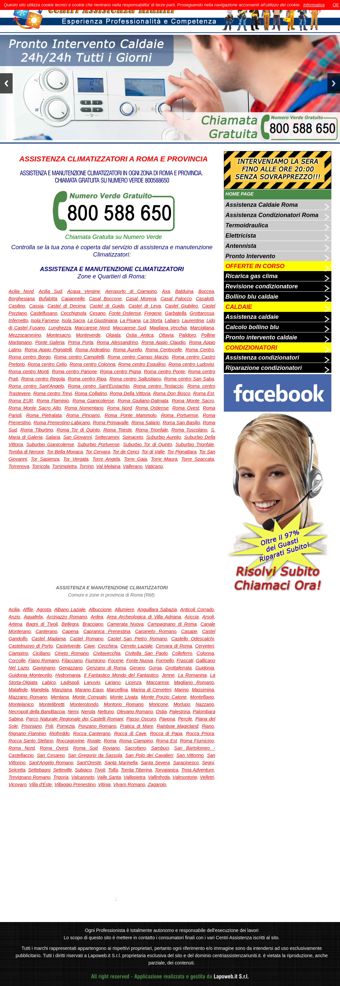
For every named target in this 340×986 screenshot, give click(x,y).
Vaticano (154, 466)
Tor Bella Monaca (65, 451)
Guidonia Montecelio (30, 675)
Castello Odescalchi (192, 638)
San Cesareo (51, 755)
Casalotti (205, 298)
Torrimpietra (64, 466)
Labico (49, 682)
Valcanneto (83, 777)
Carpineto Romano (155, 631)
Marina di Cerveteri (151, 689)
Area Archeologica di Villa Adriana (144, 616)
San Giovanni (77, 437)
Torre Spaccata (197, 459)
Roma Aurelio (127, 349)
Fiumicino (95, 660)
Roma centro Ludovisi (191, 364)
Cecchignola (73, 313)
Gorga (155, 667)
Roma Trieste (117, 430)
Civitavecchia (106, 653)
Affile (28, 609)
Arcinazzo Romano (66, 616)
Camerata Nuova (125, 624)
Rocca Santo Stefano (31, 740)
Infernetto (18, 320)
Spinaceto (132, 437)
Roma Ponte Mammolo (130, 415)
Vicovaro (18, 784)
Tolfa (113, 770)
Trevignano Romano (29, 777)
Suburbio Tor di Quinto (147, 444)
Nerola (88, 711)
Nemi (73, 711)
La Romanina (192, 675)
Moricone (158, 704)
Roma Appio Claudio (163, 342)
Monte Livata (123, 697)
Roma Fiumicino (197, 740)
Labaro (172, 320)
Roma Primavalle (110, 422)
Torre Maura (164, 459)
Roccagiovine (70, 740)
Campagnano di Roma (172, 624)
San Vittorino (190, 755)
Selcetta (17, 770)
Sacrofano (135, 748)
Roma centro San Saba (189, 378)
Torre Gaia (135, 459)
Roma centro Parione (74, 371)
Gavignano (44, 667)
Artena (15, 624)
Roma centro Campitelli (79, 357)
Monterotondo (84, 704)
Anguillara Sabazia (157, 609)
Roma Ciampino (136, 740)
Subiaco (83, 770)
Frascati (185, 660)
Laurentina (193, 320)
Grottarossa (202, 313)
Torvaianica (166, 770)
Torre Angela (106, 459)
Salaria (52, 437)
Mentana (60, 697)
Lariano (113, 682)
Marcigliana (202, 327)
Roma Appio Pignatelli (48, 349)
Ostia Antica (139, 335)
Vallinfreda (159, 777)
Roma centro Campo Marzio (138, 357)
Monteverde (88, 335)
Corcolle (17, 660)
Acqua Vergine (83, 291)
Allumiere (124, 609)
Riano (208, 726)
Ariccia (192, 616)
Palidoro (187, 335)
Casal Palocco (176, 298)
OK (336, 4)
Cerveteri (204, 646)
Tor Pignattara (182, 451)
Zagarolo (157, 784)
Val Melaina (108, 466)
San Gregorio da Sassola (95, 755)
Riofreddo (59, 733)
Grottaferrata (178, 667)
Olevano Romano (135, 711)
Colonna (205, 653)
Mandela (40, 689)
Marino (181, 689)
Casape (189, 631)
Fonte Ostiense (125, 313)
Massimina (203, 689)
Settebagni (39, 770)
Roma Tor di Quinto (78, 430)
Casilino (17, 306)
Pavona (167, 719)
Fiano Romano (43, 660)
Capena (70, 631)
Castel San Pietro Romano (137, 638)
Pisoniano (31, 726)
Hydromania (67, 675)
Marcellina (117, 689)
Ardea (97, 616)
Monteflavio (202, 697)
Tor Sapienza (45, 459)
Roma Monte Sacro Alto (35, 408)
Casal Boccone (105, 298)
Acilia (14, 609)
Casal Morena (141, 298)
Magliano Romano (194, 682)
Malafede (18, 689)
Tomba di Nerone (26, 451)
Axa (166, 291)
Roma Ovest (185, 408)
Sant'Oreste (89, 762)
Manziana (62, 689)
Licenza (133, 682)
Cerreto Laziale (137, 646)
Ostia (161, 711)
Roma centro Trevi (52, 393)
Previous (6, 83)
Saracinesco (186, 762)
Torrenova (19, 466)
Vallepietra (134, 777)
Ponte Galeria (49, 342)
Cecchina (107, 646)
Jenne (168, 675)
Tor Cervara (98, 451)
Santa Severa (155, 762)
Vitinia (104, 784)
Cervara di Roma (174, 646)
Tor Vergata (75, 459)
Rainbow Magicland (177, 726)
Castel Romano (86, 638)
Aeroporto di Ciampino (131, 291)
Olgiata (113, 335)
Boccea (206, 291)
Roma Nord (119, 408)
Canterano (46, 631)
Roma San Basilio (181, 422)
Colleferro (182, 653)
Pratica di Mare (136, 726)
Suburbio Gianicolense (50, 444)
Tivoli (99, 770)
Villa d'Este (40, 784)
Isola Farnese (45, 320)
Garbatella (176, 313)
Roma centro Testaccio (158, 386)
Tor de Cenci (126, 451)
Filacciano (72, 660)
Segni (208, 762)
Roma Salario (145, 422)
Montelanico (21, 704)
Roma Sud (85, 748)
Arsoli (208, 616)
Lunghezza (59, 327)
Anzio (14, 616)
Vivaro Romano (129, 784)
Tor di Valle (152, 451)
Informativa (313, 4)
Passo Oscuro (141, 719)
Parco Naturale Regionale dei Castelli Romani (75, 719)
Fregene (153, 313)
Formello (165, 660)
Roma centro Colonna (93, 364)
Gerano (137, 667)
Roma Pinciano (83, 415)
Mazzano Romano (28, 697)
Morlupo (181, 704)
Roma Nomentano (83, 408)
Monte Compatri (89, 697)
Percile (185, 719)
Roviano (111, 748)
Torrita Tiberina (136, 770)
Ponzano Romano (97, 726)
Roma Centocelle (163, 349)
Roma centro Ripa (87, 378)
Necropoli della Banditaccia (37, 711)
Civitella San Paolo (146, 653)
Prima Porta (80, 342)
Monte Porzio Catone (164, 697)
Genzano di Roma (106, 667)
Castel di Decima (66, 306)
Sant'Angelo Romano (51, 762)
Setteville (62, 770)
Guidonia (204, 667)
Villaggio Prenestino (75, 784)
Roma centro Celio (47, 364)
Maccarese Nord (92, 327)
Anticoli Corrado (197, 609)
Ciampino (18, 653)
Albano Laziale (69, 609)
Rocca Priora (200, 733)
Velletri (207, 777)
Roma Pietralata (44, 415)
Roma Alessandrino (117, 342)
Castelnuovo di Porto (31, 646)
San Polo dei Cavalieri (149, 755)
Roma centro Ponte (164, 371)
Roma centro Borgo (30, 357)
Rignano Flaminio (27, 733)
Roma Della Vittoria (130, 393)
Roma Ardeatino (92, 349)
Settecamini (107, 437)
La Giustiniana (103, 320)
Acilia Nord (21, 291)
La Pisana (130, 320)
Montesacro (58, 335)
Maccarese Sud (129, 327)
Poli (49, 726)
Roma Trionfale (151, 430)
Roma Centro (199, 349)
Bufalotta (48, 298)
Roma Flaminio (53, 400)
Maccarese (157, 682)
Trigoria (60, 777)
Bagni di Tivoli (42, 624)
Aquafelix (33, 616)
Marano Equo (89, 689)
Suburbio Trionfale (194, 444)
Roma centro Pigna (120, 371)
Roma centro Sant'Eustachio (98, 386)
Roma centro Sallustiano (135, 378)
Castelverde (68, 646)
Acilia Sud (50, 291)
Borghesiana (22, 298)
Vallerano (132, 466)
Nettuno (106, 711)
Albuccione (100, 609)
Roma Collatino (91, 393)
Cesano (97, 313)
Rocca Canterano (91, 733)
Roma (110, 740)
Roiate (94, 740)
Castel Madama (49, 638)
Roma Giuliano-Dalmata (143, 400)
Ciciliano (41, 653)
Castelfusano (43, 313)
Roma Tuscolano (189, 430)
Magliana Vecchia (168, 327)
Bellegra (69, 624)
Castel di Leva (144, 306)
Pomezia (66, 726)
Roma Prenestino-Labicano (62, 422)
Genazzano (71, 667)
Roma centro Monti (29, 371)
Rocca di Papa (166, 733)
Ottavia (166, 335)
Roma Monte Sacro (193, 400)
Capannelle (73, 298)
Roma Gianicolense (93, 400)
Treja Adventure (197, 770)
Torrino (86, 466)
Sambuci (160, 748)
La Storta (152, 320)
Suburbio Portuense (98, 444)
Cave (89, 646)
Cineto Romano (71, 653)
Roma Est (203, 393)
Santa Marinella (121, 762)
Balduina (184, 291)
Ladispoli (70, 682)
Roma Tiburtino (36, 430)
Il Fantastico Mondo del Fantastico (121, 675)
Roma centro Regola (43, 378)
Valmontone (185, 777)
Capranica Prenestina (106, 631)
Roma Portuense (179, 415)
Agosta (44, 609)
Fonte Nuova (139, 660)
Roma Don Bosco (171, 393)
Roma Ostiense (152, 408)
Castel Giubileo (181, 306)
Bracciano (92, 624)
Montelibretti (51, 704)
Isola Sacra (73, 320)
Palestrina (179, 711)
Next (333, 83)
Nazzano (205, 704)
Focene (116, 660)
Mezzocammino (25, 335)
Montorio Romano (123, 704)
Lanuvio (92, 682)
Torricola (40, 466)
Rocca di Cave (130, 733)
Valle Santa (109, 777)
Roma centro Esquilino (142, 364)
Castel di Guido (107, 306)
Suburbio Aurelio (163, 437)
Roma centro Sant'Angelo (36, 386)
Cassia (36, 306)
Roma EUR (21, 400)
